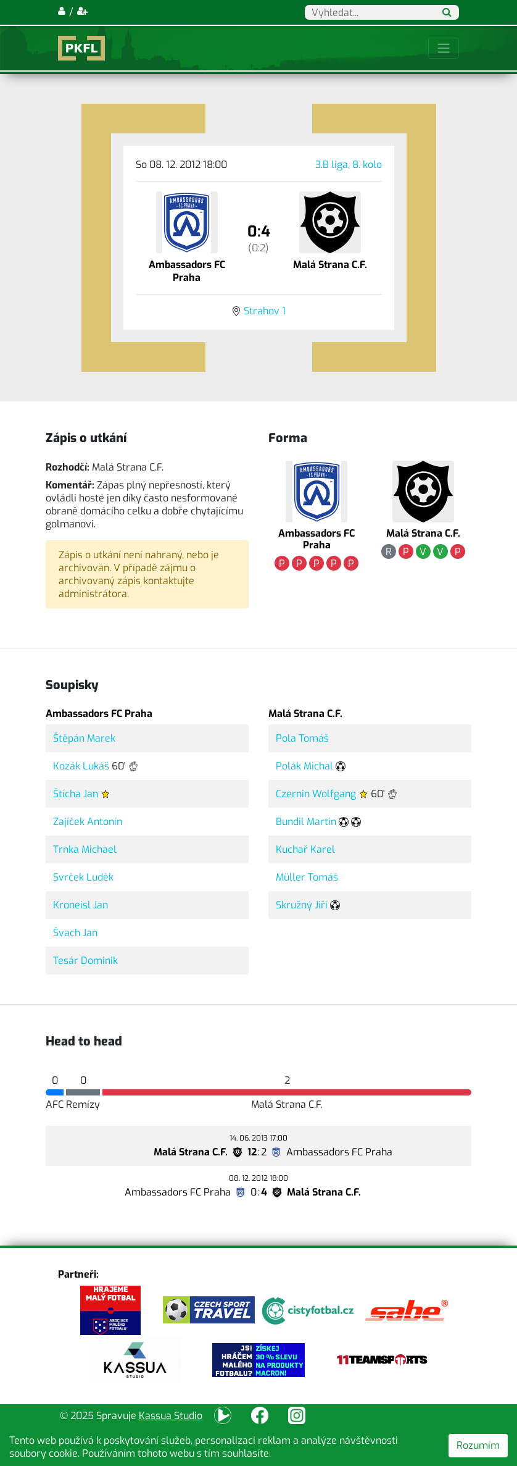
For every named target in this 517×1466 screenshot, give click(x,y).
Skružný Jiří (302, 904)
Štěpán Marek (84, 738)
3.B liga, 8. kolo (348, 164)
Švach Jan (75, 932)
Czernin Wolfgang (316, 793)
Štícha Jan (75, 793)
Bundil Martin (306, 821)
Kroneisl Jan (80, 904)
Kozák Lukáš (81, 766)
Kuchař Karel (305, 849)
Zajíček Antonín (87, 821)
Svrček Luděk (83, 877)
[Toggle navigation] (443, 48)
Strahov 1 (265, 310)
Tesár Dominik (85, 960)
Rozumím (478, 1445)
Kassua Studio (170, 1415)
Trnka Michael (85, 849)
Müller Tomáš (307, 877)
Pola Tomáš (302, 738)
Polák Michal (304, 766)
